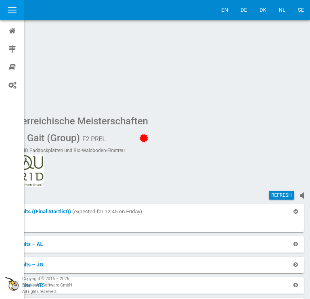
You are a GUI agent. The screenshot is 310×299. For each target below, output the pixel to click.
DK (263, 10)
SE (301, 10)
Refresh (281, 119)
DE (244, 10)
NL (282, 10)
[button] (66, 135)
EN (224, 10)
